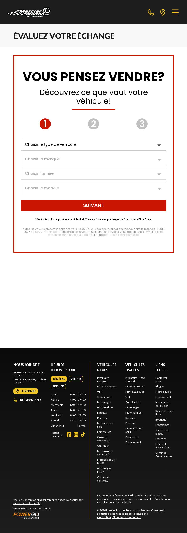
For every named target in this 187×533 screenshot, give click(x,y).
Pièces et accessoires (162, 445)
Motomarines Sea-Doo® (105, 452)
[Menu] (175, 12)
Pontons (102, 417)
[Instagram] (76, 434)
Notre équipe (163, 391)
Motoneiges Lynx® (104, 470)
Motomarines (105, 407)
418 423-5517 (27, 400)
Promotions (162, 424)
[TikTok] (83, 434)
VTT (99, 391)
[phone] (151, 12)
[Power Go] (51, 515)
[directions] (163, 12)
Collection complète (103, 478)
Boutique (160, 419)
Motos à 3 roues (106, 386)
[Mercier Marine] (29, 12)
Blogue (159, 386)
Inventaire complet (103, 379)
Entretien (161, 438)
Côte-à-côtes (104, 397)
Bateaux (102, 412)
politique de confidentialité (112, 513)
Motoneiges (104, 402)
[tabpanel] (68, 410)
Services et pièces (161, 431)
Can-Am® (103, 445)
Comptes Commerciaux (163, 454)
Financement (133, 442)
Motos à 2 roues (134, 391)
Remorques (104, 431)
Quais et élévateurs (103, 438)
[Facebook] (69, 434)
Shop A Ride (43, 508)
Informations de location (163, 404)
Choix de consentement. (126, 517)
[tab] (59, 379)
